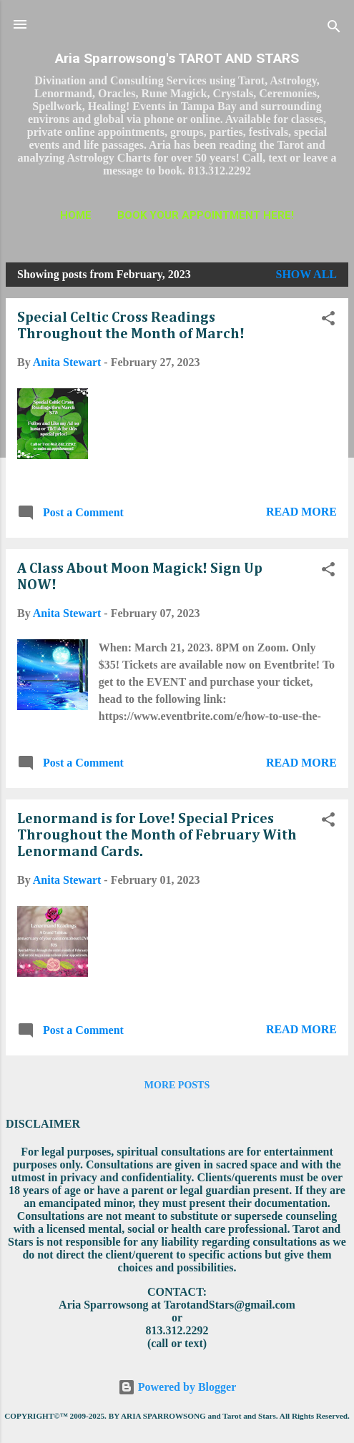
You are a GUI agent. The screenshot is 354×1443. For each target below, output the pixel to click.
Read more (301, 512)
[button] (328, 321)
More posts (177, 1085)
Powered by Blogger (177, 1387)
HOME (76, 215)
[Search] (334, 29)
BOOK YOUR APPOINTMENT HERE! (205, 215)
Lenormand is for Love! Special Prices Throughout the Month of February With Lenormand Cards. (157, 835)
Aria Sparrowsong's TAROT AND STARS (177, 58)
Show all (306, 274)
